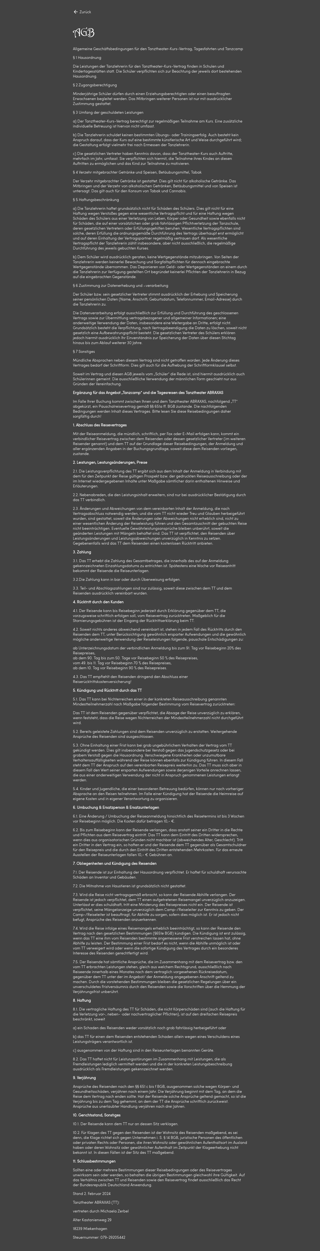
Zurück (82, 11)
